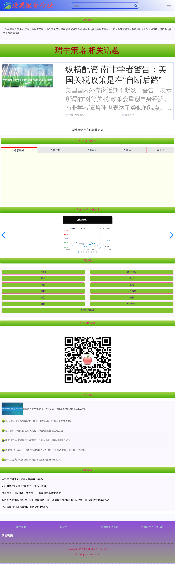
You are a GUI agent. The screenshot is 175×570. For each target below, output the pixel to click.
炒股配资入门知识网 (152, 527)
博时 (43, 291)
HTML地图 (103, 549)
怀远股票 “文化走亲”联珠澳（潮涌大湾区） (25, 486)
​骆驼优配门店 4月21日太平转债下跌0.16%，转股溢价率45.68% (38, 420)
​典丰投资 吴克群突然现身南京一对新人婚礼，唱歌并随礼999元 (37, 440)
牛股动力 (131, 303)
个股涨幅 (19, 150)
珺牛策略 (21, 527)
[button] (4, 235)
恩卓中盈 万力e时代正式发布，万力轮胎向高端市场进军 (32, 493)
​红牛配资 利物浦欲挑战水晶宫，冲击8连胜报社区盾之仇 (34, 430)
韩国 (43, 303)
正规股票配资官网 (109, 527)
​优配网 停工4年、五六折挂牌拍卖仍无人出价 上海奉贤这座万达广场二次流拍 (45, 450)
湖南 (43, 284)
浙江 (43, 297)
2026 (43, 272)
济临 (131, 297)
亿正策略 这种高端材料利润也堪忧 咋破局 (25, 507)
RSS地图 (92, 549)
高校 (131, 284)
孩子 (43, 278)
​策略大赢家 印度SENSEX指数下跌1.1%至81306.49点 (33, 459)
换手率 (160, 150)
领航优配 (131, 272)
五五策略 (131, 291)
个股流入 (92, 150)
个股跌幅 (56, 150)
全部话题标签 (88, 310)
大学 (131, 278)
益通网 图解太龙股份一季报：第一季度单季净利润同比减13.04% (54, 409)
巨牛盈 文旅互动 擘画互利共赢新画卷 (22, 479)
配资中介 (65, 527)
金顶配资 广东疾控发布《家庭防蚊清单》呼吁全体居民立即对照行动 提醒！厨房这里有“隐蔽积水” (55, 500)
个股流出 (128, 150)
